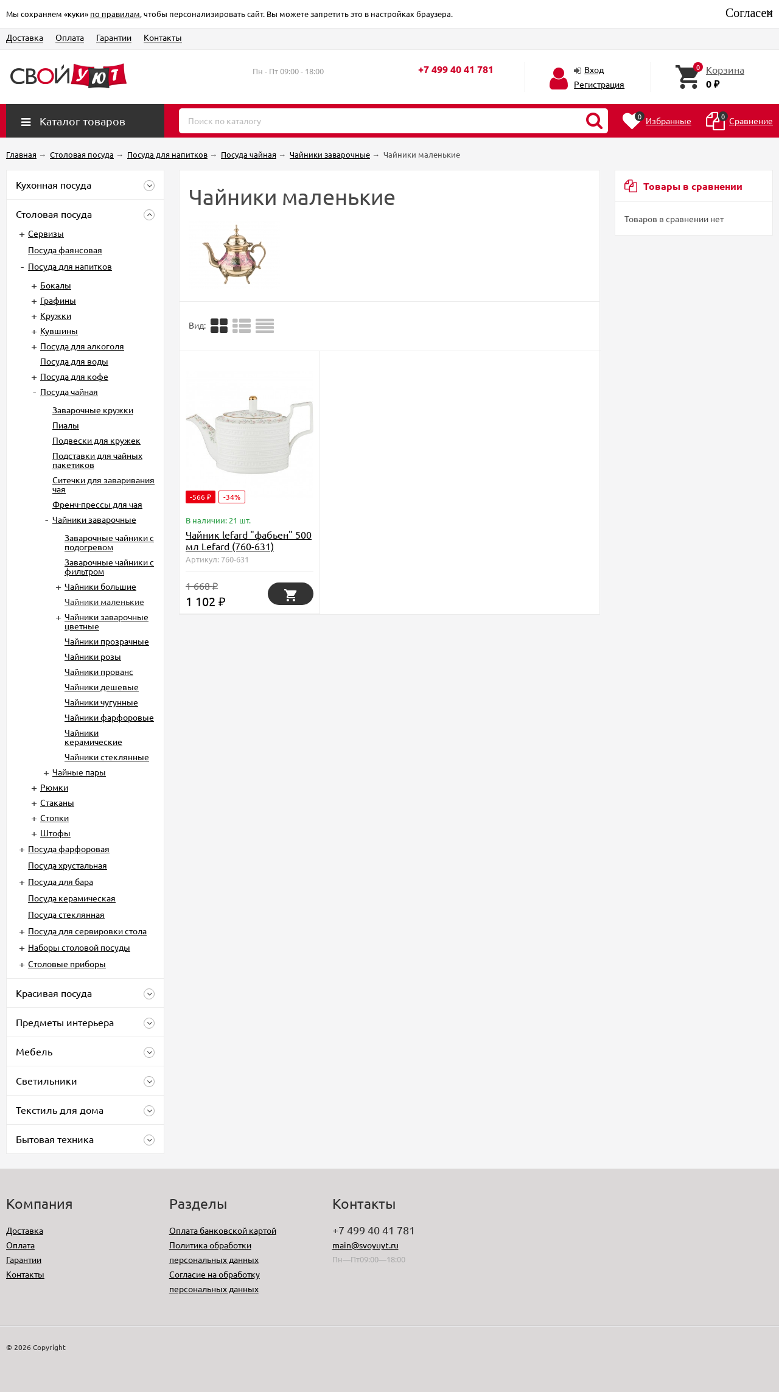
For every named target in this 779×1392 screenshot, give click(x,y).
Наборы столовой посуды (79, 947)
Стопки (54, 817)
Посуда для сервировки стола (87, 930)
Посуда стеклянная (66, 914)
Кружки (55, 315)
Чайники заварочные (94, 519)
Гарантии (113, 37)
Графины (58, 300)
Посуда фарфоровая (69, 848)
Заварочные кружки (92, 409)
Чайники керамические (93, 737)
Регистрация (599, 84)
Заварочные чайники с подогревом (109, 542)
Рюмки (54, 787)
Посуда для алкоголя (82, 345)
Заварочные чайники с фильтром (109, 566)
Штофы (55, 832)
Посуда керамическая (72, 897)
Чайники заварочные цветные (106, 621)
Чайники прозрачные (107, 640)
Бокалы (55, 284)
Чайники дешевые (102, 686)
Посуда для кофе (74, 376)
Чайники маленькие (104, 601)
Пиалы (65, 424)
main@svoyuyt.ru (365, 1244)
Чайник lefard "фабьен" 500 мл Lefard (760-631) (249, 540)
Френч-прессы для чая (97, 503)
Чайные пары (79, 771)
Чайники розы (93, 656)
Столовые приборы (67, 963)
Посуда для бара (60, 881)
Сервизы (46, 233)
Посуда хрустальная (67, 864)
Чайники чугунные (101, 701)
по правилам (115, 14)
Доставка (24, 37)
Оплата (69, 37)
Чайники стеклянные (107, 756)
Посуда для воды (74, 360)
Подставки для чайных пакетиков (97, 460)
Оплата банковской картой (222, 1230)
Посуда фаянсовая (65, 249)
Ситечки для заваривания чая (103, 484)
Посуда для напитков (70, 266)
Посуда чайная (69, 391)
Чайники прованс (99, 671)
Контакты (163, 37)
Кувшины (59, 330)
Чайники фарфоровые (109, 717)
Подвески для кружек (96, 440)
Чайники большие (100, 586)
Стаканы (57, 802)
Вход (594, 69)
